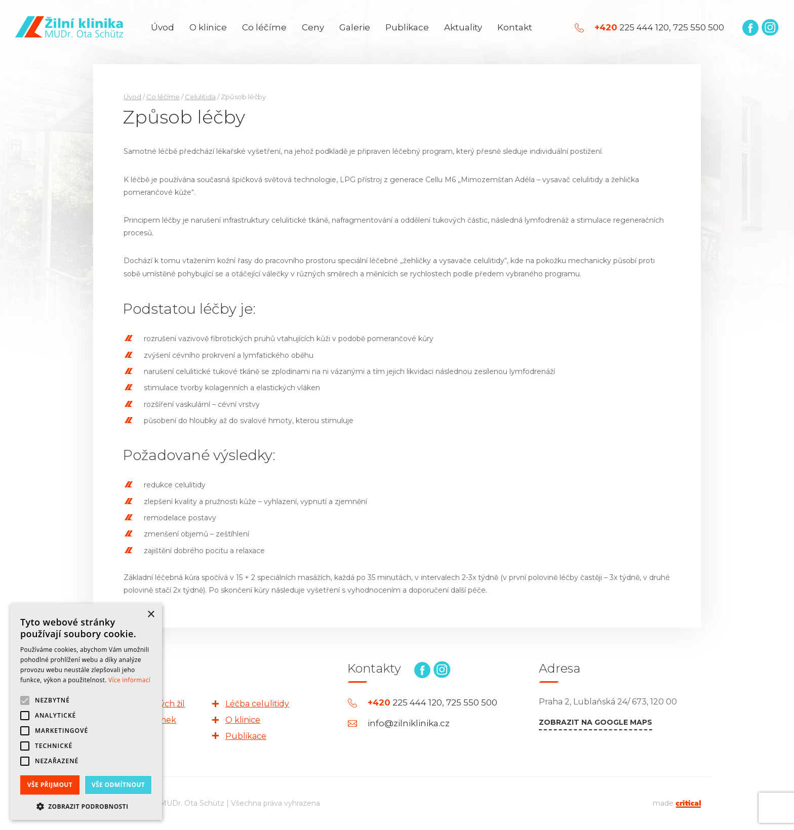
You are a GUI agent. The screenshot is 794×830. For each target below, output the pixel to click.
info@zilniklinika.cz (409, 723)
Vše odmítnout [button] (118, 784)
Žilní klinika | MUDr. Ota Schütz (69, 26)
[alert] (86, 712)
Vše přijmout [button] (49, 784)
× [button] (150, 614)
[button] (86, 805)
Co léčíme (264, 27)
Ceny (313, 27)
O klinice (208, 27)
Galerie (354, 27)
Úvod (162, 27)
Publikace (407, 27)
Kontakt (514, 27)
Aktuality (463, 27)
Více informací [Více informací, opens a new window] (129, 680)
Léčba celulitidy (257, 704)
